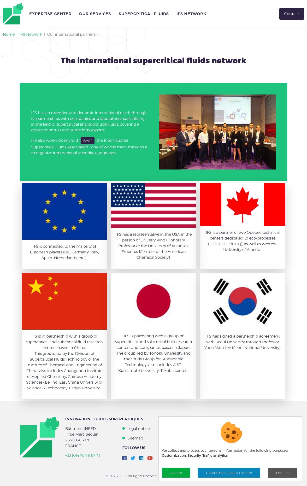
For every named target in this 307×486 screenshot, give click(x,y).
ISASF (87, 141)
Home (9, 34)
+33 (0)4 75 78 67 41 (82, 455)
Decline (282, 473)
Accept (176, 473)
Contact (291, 14)
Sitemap (135, 438)
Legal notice (138, 428)
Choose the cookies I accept (229, 473)
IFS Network (30, 34)
